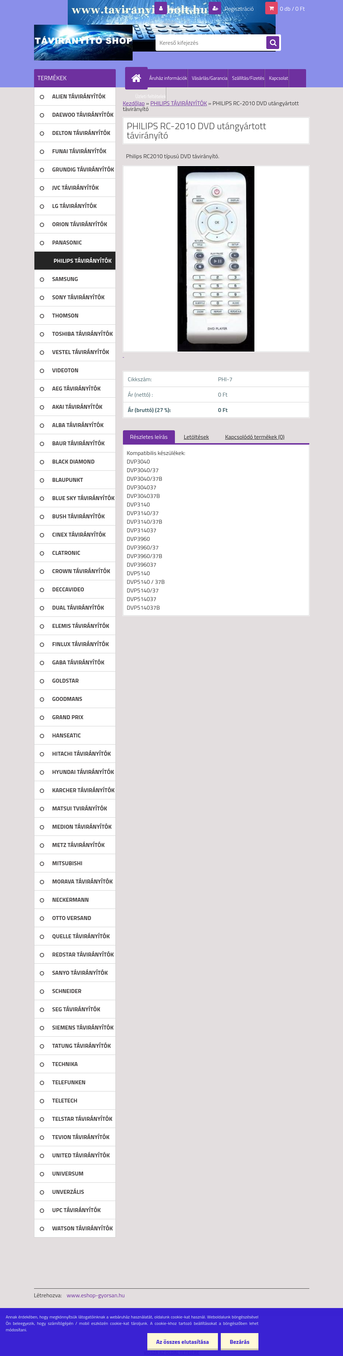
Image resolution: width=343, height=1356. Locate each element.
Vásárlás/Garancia (209, 78)
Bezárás (239, 1341)
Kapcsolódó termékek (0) (255, 436)
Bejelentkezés (187, 8)
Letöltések (196, 436)
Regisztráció (238, 8)
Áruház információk (168, 78)
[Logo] (83, 42)
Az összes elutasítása (182, 1341)
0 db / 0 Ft (292, 8)
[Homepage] (138, 78)
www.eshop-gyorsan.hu (96, 1295)
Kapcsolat (278, 78)
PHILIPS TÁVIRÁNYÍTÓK (178, 103)
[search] (272, 43)
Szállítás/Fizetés (248, 78)
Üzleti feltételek (150, 96)
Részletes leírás (149, 436)
